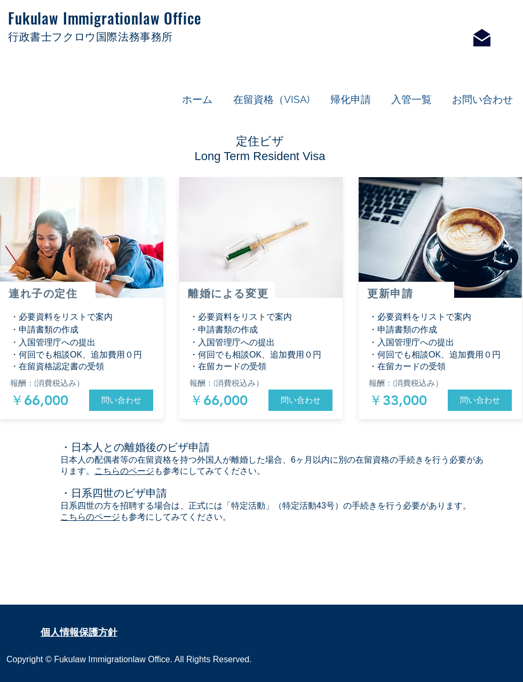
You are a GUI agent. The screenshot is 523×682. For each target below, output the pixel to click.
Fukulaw (35, 18)
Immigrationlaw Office (132, 18)
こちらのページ (124, 470)
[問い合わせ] (121, 400)
